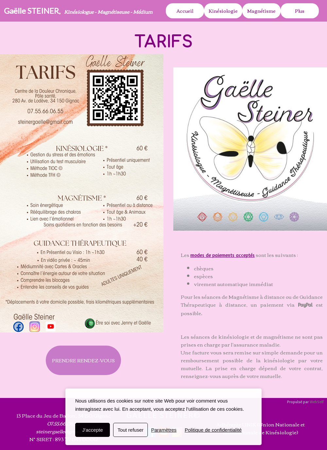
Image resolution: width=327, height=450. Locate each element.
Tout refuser (131, 430)
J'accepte (92, 430)
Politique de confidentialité (213, 430)
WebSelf (317, 402)
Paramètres (164, 430)
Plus (299, 11)
